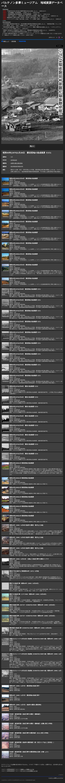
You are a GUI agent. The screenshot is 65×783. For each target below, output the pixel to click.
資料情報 (13, 41)
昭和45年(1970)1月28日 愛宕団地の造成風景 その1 (25, 289)
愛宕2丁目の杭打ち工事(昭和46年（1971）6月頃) (24, 571)
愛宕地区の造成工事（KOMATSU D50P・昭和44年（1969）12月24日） (31, 628)
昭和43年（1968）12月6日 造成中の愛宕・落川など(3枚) (26, 525)
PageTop (61, 774)
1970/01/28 (14, 160)
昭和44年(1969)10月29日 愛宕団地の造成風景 (24, 178)
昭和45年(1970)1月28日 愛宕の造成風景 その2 (24, 386)
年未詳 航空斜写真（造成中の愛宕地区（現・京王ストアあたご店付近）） (32, 742)
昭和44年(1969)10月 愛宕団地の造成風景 (22, 463)
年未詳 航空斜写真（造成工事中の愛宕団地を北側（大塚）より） (29, 752)
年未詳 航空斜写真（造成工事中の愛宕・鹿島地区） (25, 714)
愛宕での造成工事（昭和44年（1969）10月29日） (24, 583)
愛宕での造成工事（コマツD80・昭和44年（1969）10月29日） (28, 594)
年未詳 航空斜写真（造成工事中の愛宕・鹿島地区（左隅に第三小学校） (31, 723)
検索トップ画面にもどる (27, 769)
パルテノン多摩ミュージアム (56, 778)
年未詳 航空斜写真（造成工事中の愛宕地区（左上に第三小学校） (29, 733)
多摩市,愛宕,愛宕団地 (16, 163)
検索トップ (5, 41)
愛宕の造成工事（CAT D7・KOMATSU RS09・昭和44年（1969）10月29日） (33, 605)
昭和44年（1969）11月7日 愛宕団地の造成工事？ (25, 686)
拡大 (32, 146)
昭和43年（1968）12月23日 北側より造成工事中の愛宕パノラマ (29, 559)
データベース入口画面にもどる (29, 771)
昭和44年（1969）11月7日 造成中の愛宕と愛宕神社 (25, 704)
